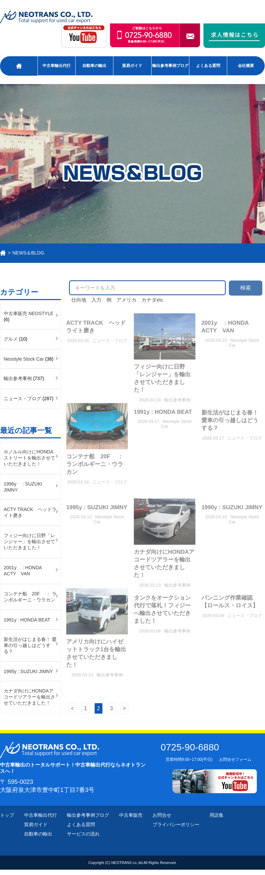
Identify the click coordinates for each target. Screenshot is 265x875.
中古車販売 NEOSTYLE (29, 313)
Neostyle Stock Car (24, 359)
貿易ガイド (132, 65)
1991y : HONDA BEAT (27, 620)
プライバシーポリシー (176, 824)
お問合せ (162, 815)
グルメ (11, 339)
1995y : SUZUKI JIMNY (28, 671)
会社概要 (246, 65)
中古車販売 (131, 815)
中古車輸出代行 (56, 65)
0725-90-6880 (190, 747)
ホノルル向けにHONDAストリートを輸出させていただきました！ (29, 457)
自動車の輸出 (94, 65)
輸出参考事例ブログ (170, 65)
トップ (7, 815)
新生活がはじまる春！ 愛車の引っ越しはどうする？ (30, 645)
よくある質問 (208, 65)
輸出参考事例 (18, 378)
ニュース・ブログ (22, 398)
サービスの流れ (83, 833)
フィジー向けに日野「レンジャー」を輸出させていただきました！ (29, 541)
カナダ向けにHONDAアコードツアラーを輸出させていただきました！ (29, 697)
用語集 (216, 815)
